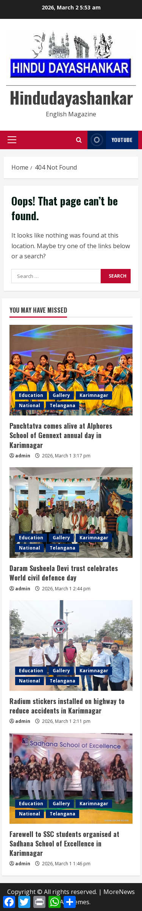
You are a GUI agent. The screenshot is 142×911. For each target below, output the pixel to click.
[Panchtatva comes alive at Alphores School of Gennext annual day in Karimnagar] (71, 370)
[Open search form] (79, 140)
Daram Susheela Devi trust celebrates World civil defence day (63, 572)
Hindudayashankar (71, 97)
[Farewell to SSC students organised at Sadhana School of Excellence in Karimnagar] (71, 778)
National (29, 405)
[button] (12, 140)
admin (22, 455)
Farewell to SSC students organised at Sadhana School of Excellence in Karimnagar (64, 843)
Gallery (61, 395)
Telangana (62, 405)
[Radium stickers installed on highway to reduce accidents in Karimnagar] (71, 645)
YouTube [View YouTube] (110, 140)
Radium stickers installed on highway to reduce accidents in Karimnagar (67, 705)
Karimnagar (94, 395)
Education (31, 395)
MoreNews (119, 892)
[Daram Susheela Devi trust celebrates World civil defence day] (71, 512)
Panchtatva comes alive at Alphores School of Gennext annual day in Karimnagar (60, 435)
